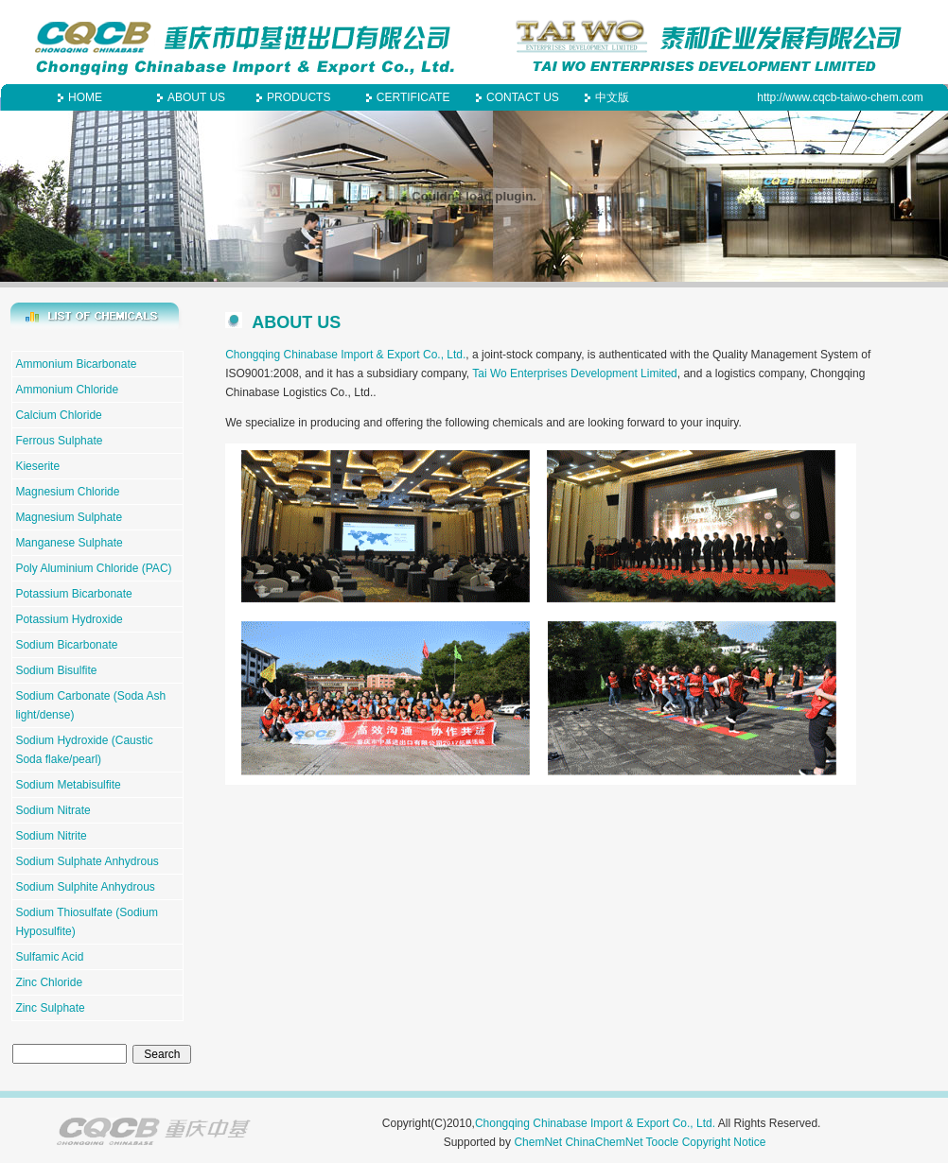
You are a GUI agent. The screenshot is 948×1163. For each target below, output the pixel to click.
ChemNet (538, 1142)
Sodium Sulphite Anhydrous (84, 887)
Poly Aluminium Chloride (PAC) (93, 568)
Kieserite (37, 466)
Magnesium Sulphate (68, 517)
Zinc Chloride (48, 982)
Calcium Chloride (58, 415)
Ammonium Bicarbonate (75, 364)
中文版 (612, 97)
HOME (85, 97)
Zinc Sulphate (49, 1008)
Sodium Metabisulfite (67, 784)
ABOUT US (196, 97)
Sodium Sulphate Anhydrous (86, 861)
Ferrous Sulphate (58, 440)
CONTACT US (522, 97)
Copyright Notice (724, 1142)
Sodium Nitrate (52, 810)
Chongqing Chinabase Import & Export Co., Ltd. (345, 354)
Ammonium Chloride (66, 389)
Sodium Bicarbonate (66, 644)
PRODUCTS (298, 97)
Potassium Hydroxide (68, 619)
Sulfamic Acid (49, 956)
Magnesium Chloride (67, 491)
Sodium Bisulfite (56, 670)
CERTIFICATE (413, 97)
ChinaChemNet (603, 1142)
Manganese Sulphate (68, 542)
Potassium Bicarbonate (73, 593)
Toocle (662, 1142)
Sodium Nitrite (50, 835)
